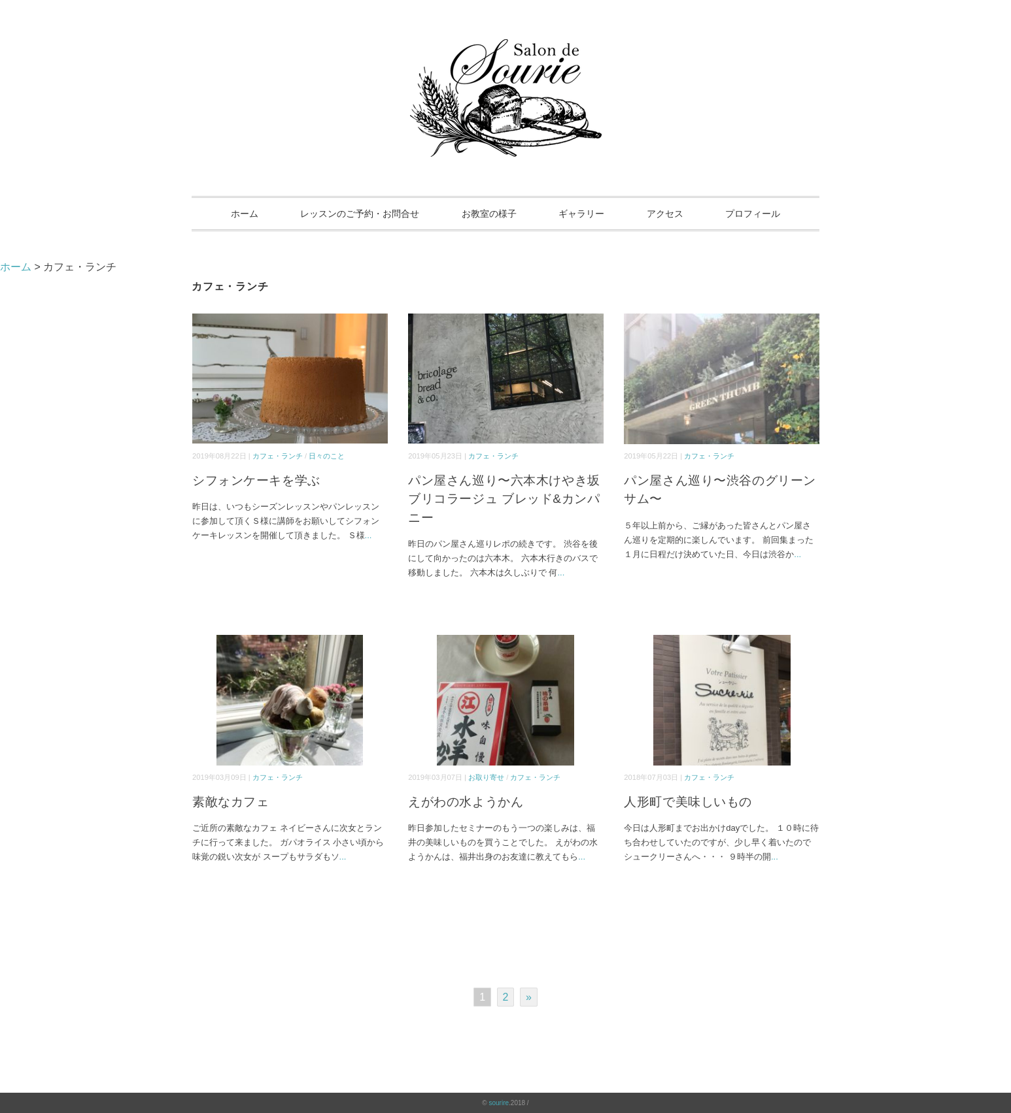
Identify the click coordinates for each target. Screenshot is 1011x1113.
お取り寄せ (486, 777)
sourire (498, 1102)
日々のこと (327, 456)
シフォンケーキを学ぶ (256, 480)
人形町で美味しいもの (688, 802)
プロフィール (752, 213)
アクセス (665, 213)
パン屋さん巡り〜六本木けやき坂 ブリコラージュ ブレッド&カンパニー (504, 499)
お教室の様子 (489, 213)
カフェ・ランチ (277, 456)
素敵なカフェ (230, 802)
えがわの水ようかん (465, 802)
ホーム (244, 213)
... (368, 535)
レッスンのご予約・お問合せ (359, 213)
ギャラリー (581, 213)
